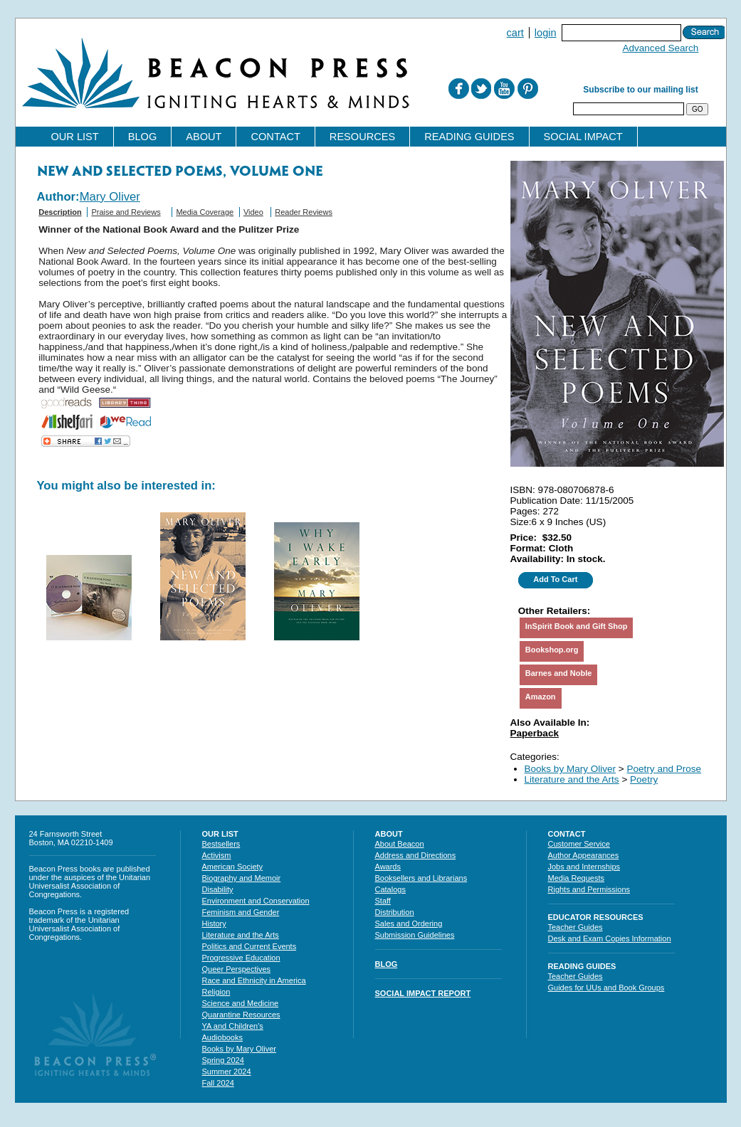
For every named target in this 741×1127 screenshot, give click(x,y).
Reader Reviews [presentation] (303, 212)
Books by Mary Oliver (570, 768)
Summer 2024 (226, 1071)
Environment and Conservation (256, 900)
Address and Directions (415, 855)
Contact (275, 136)
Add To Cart (555, 579)
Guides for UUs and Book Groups (606, 987)
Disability (217, 889)
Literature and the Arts (572, 779)
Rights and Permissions (589, 889)
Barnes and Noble (558, 673)
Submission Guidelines (415, 935)
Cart (515, 32)
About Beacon (399, 844)
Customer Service (579, 844)
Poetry (644, 779)
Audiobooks (222, 1037)
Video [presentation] (253, 212)
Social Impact (583, 136)
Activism (216, 855)
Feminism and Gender (241, 912)
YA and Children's (232, 1026)
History (214, 923)
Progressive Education (241, 957)
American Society (232, 866)
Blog (142, 136)
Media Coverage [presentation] (204, 212)
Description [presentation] (60, 212)
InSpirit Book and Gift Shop (576, 626)
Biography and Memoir (241, 878)
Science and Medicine (240, 1003)
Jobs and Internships (584, 866)
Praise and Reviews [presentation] (125, 212)
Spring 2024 (223, 1060)
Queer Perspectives (236, 969)
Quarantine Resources (241, 1014)
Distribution (394, 912)
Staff (383, 900)
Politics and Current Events (249, 946)
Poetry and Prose (664, 768)
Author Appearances (583, 855)
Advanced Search (661, 48)
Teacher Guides (575, 927)
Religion (216, 992)
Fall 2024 (218, 1083)
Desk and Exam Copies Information (609, 938)
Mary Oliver (110, 196)
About (203, 136)
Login (546, 32)
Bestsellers (221, 844)
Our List (75, 136)
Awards (388, 866)
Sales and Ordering (409, 923)
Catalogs (390, 889)
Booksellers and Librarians (421, 878)
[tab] (60, 216)
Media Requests (576, 878)
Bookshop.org (552, 649)
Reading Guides (469, 136)
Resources (362, 136)
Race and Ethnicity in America (254, 980)
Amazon (540, 696)
